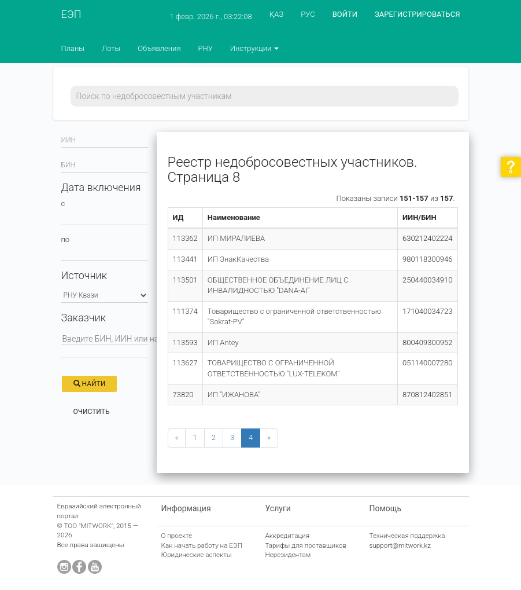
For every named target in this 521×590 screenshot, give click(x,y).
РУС (308, 14)
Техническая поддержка (407, 536)
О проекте (177, 536)
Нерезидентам (288, 555)
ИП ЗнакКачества (238, 259)
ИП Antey (223, 342)
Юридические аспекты (196, 555)
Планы (73, 48)
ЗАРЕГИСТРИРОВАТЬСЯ (417, 14)
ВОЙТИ (344, 14)
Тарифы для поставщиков (306, 545)
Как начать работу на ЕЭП (201, 545)
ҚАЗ (276, 14)
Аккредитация (287, 536)
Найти (89, 384)
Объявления (159, 48)
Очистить (91, 412)
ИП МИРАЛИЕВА (236, 238)
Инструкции (254, 48)
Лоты (111, 48)
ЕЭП (71, 14)
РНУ (205, 48)
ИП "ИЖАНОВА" (234, 394)
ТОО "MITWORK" (88, 526)
